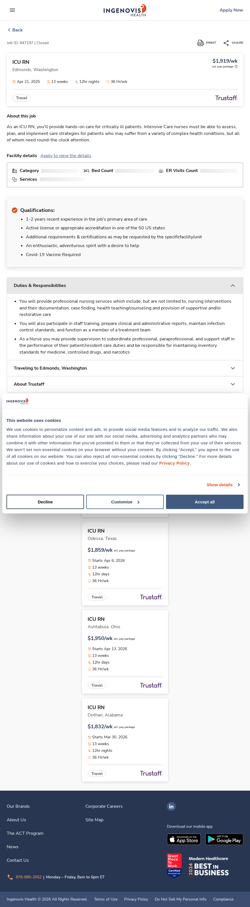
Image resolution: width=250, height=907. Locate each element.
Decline (45, 501)
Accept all (205, 501)
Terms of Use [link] (105, 899)
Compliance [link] (223, 899)
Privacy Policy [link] (136, 899)
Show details (220, 484)
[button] (125, 286)
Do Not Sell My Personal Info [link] (180, 899)
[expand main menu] (12, 10)
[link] (125, 10)
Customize (125, 501)
